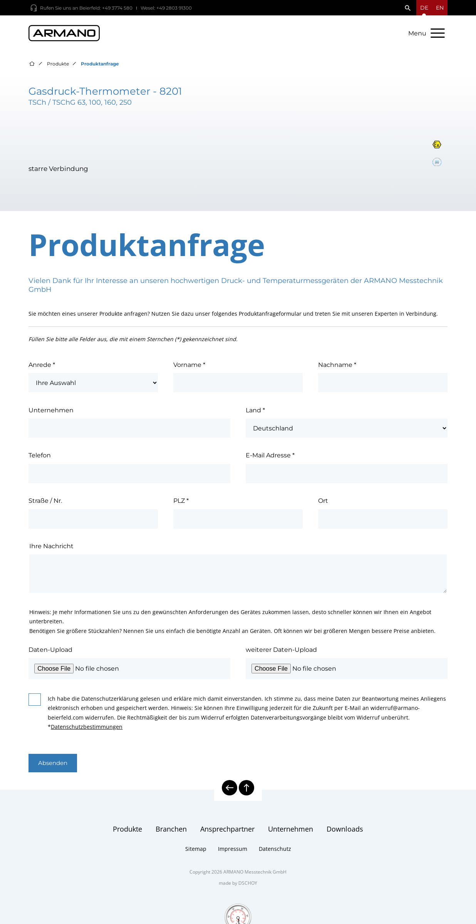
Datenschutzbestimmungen (86, 730)
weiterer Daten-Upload (281, 653)
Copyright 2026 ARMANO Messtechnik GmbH (238, 876)
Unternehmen (51, 413)
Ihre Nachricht (51, 549)
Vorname (189, 368)
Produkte (58, 67)
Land (255, 413)
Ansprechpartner (227, 833)
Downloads (345, 833)
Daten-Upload (50, 653)
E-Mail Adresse (270, 459)
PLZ (181, 504)
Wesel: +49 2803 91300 (166, 8)
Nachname (337, 368)
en (440, 7)
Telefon (39, 459)
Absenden (54, 767)
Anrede (41, 368)
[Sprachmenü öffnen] (424, 7)
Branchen (171, 833)
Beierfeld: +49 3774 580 (105, 8)
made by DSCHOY (238, 887)
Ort (323, 504)
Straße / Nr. (45, 504)
